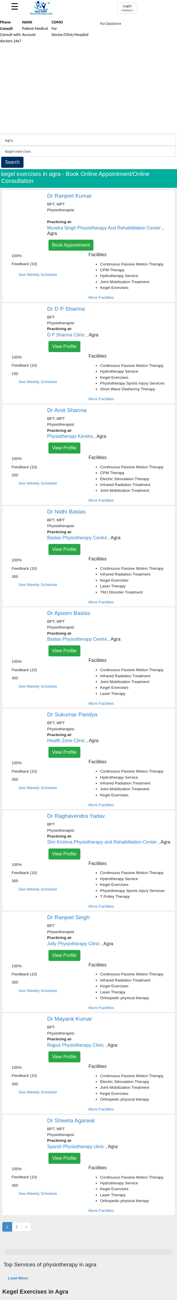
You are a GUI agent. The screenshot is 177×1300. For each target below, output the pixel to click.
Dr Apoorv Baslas (68, 613)
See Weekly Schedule (38, 274)
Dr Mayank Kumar (69, 1019)
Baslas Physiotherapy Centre (77, 537)
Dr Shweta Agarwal (71, 1120)
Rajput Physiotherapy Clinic (75, 1045)
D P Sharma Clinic (66, 334)
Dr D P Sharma (66, 309)
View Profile (64, 346)
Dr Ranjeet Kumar (69, 196)
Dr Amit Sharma (66, 410)
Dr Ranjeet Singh (68, 917)
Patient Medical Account (35, 28)
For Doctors (111, 23)
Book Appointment (71, 245)
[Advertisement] (88, 89)
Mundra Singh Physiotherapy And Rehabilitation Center (104, 227)
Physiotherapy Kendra (70, 436)
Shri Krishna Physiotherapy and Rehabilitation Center (102, 842)
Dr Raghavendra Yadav (76, 816)
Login (127, 7)
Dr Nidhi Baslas (66, 512)
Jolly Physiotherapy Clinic (73, 943)
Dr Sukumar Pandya (72, 714)
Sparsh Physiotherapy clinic (75, 1146)
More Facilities (101, 297)
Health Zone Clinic (66, 740)
